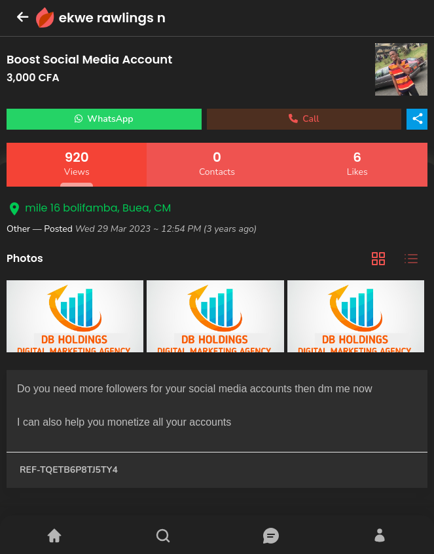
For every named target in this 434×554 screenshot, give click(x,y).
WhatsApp (104, 119)
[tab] (378, 259)
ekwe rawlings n (112, 18)
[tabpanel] (217, 318)
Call (304, 119)
